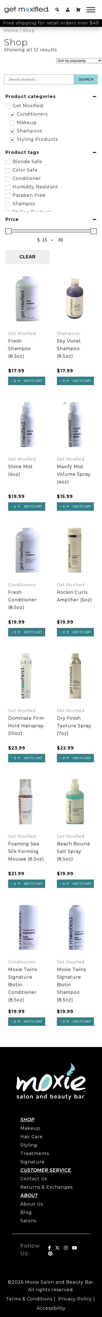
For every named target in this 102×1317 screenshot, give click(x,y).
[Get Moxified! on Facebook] (49, 1248)
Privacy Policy (75, 1299)
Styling (28, 1145)
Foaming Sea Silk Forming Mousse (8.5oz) (26, 851)
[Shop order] (79, 60)
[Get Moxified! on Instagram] (66, 1248)
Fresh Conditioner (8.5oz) (22, 600)
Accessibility (51, 1308)
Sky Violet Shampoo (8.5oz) (69, 348)
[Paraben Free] (7, 195)
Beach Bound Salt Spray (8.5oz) (73, 851)
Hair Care (31, 1136)
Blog (26, 1212)
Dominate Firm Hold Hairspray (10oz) (26, 726)
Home (11, 30)
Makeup (30, 1128)
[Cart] (78, 9)
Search (86, 79)
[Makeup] (12, 123)
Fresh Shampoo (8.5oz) (19, 348)
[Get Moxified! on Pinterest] (50, 1253)
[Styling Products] (12, 140)
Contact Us (33, 1178)
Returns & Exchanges (46, 1187)
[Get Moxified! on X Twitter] (57, 1248)
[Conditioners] (12, 114)
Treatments (34, 1153)
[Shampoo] (7, 204)
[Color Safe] (7, 170)
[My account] (68, 9)
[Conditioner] (7, 179)
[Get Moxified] (7, 106)
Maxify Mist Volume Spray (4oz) (74, 474)
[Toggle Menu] (90, 9)
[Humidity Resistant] (7, 187)
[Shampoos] (12, 131)
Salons (28, 1220)
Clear (28, 256)
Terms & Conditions (29, 1299)
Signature (32, 1161)
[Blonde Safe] (7, 162)
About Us (31, 1204)
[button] (57, 9)
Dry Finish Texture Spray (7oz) (74, 726)
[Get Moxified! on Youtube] (75, 1248)
